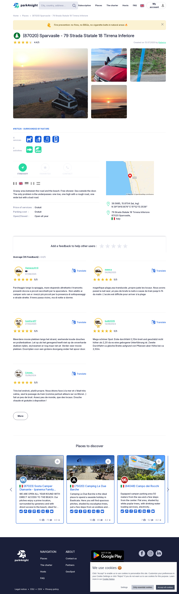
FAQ (135, 5)
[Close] (162, 24)
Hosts (125, 5)
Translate (79, 271)
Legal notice (21, 589)
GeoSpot (70, 571)
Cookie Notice (109, 579)
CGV (40, 589)
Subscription (84, 5)
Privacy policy (52, 589)
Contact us (71, 558)
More (20, 416)
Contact (68, 169)
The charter (112, 5)
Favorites (45, 169)
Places (98, 5)
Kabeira (162, 42)
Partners (70, 565)
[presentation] (11, 489)
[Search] (58, 5)
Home (16, 15)
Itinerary (22, 169)
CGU (32, 589)
